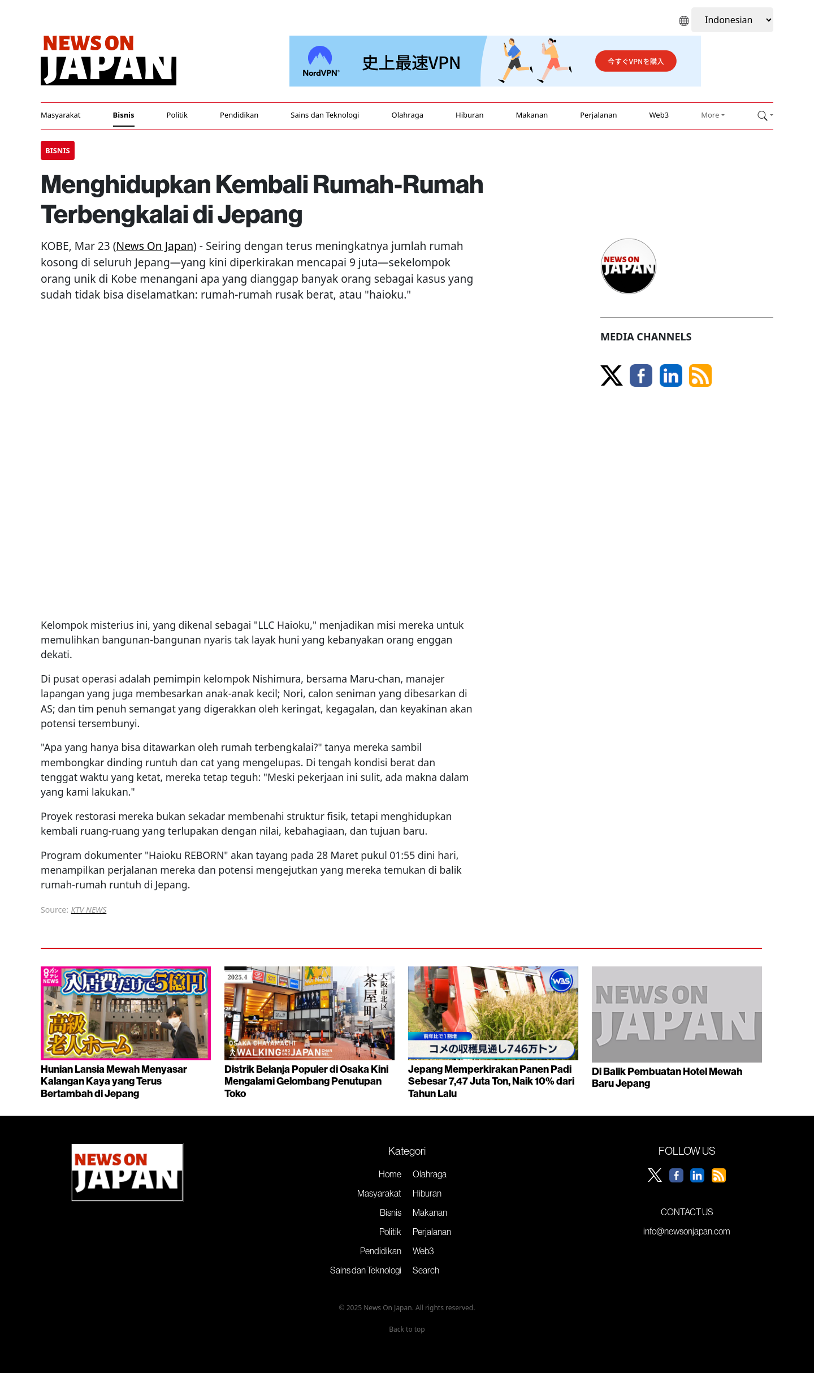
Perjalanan (598, 115)
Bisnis (124, 115)
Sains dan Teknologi (325, 115)
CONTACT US (687, 1211)
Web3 (659, 115)
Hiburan (469, 115)
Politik (177, 115)
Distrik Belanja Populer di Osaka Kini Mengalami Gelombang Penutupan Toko (306, 1081)
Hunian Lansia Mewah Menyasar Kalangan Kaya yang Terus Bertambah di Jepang (114, 1081)
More (710, 115)
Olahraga (407, 115)
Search (426, 1270)
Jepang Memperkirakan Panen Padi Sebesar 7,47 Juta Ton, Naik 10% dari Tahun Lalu (491, 1081)
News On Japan (155, 245)
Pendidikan (239, 115)
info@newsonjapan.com (686, 1231)
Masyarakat (61, 115)
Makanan (532, 115)
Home (390, 1174)
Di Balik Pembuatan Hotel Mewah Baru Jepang (667, 1077)
